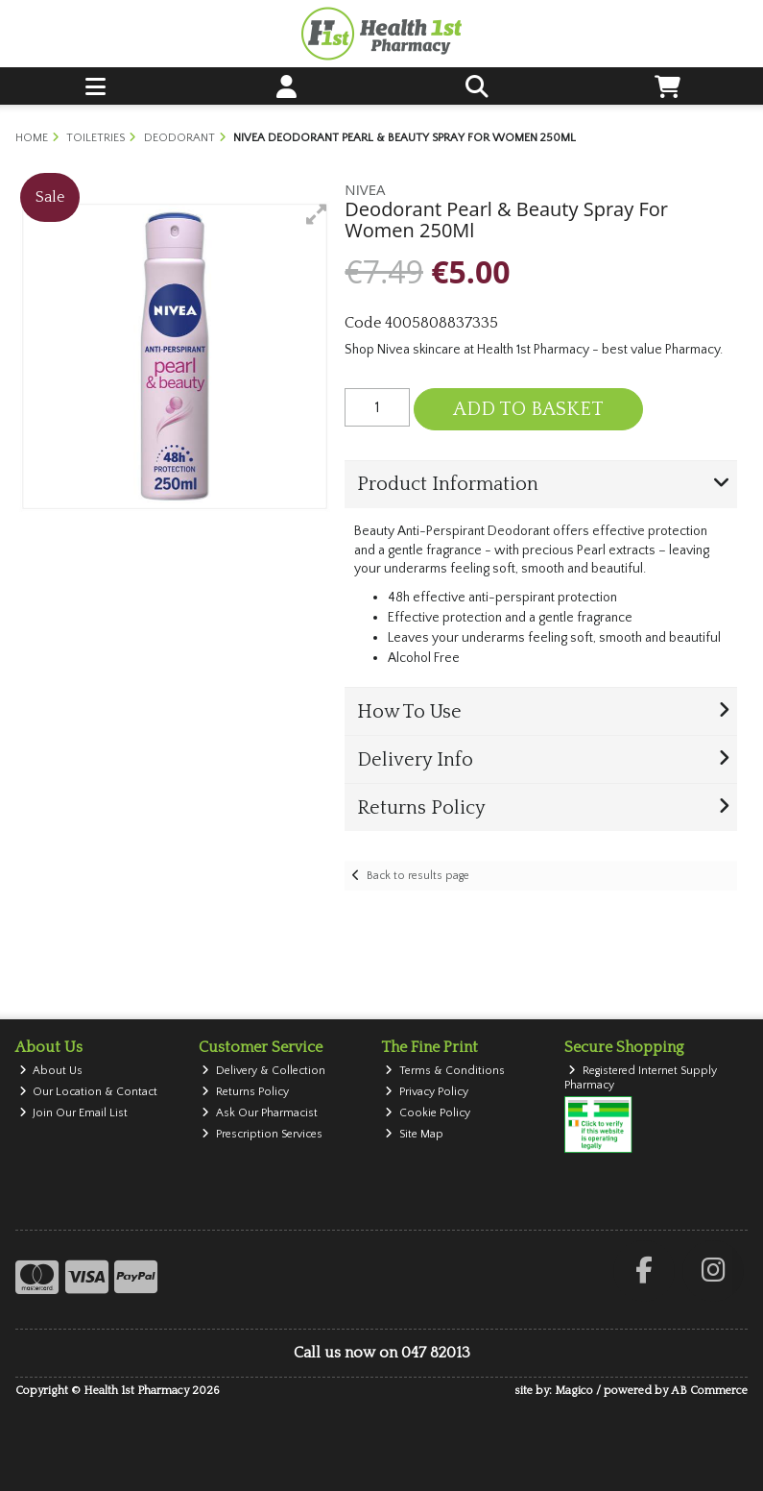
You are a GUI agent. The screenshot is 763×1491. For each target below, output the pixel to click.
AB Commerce (709, 1390)
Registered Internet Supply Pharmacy (640, 1077)
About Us (51, 1070)
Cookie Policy (427, 1113)
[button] (316, 214)
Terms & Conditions (445, 1070)
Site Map (414, 1134)
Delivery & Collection (263, 1070)
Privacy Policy (426, 1092)
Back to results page (418, 875)
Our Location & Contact (88, 1092)
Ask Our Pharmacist (260, 1113)
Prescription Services (262, 1134)
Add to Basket (528, 409)
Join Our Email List (74, 1113)
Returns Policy (245, 1092)
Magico (574, 1390)
